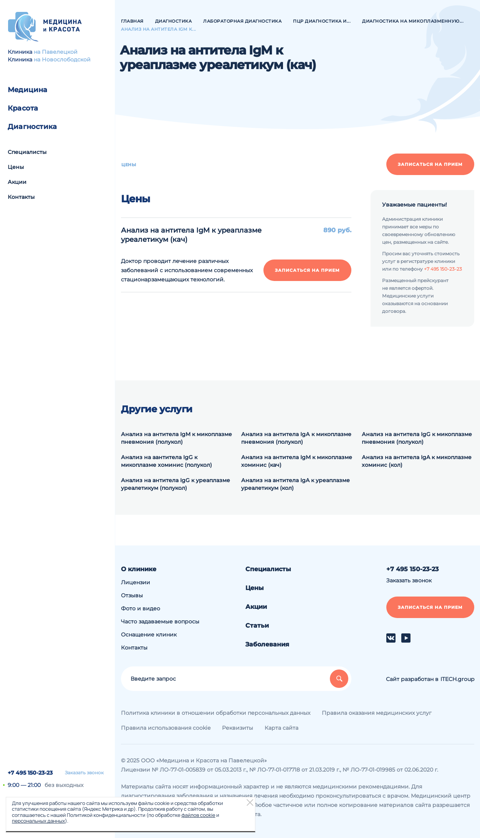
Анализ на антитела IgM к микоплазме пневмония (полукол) (176, 438)
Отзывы (132, 595)
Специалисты (27, 152)
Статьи (257, 625)
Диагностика (32, 126)
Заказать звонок (84, 772)
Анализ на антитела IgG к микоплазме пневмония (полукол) (417, 438)
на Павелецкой (56, 51)
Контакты (21, 197)
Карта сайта (281, 728)
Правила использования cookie (165, 728)
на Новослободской (62, 59)
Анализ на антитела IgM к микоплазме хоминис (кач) (296, 461)
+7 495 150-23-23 (30, 772)
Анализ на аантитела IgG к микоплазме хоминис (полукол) (166, 461)
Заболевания (267, 644)
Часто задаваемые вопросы (160, 621)
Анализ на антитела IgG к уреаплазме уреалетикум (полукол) (175, 484)
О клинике (138, 569)
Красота (23, 108)
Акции (17, 182)
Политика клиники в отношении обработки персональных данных (215, 713)
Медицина (28, 89)
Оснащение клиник (149, 634)
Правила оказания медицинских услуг (377, 713)
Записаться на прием (430, 164)
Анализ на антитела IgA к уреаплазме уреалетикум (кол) (295, 484)
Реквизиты (237, 728)
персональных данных (38, 820)
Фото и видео (140, 608)
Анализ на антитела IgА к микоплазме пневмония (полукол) (296, 438)
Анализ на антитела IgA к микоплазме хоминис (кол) (417, 461)
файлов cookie (198, 815)
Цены (16, 167)
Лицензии (135, 582)
